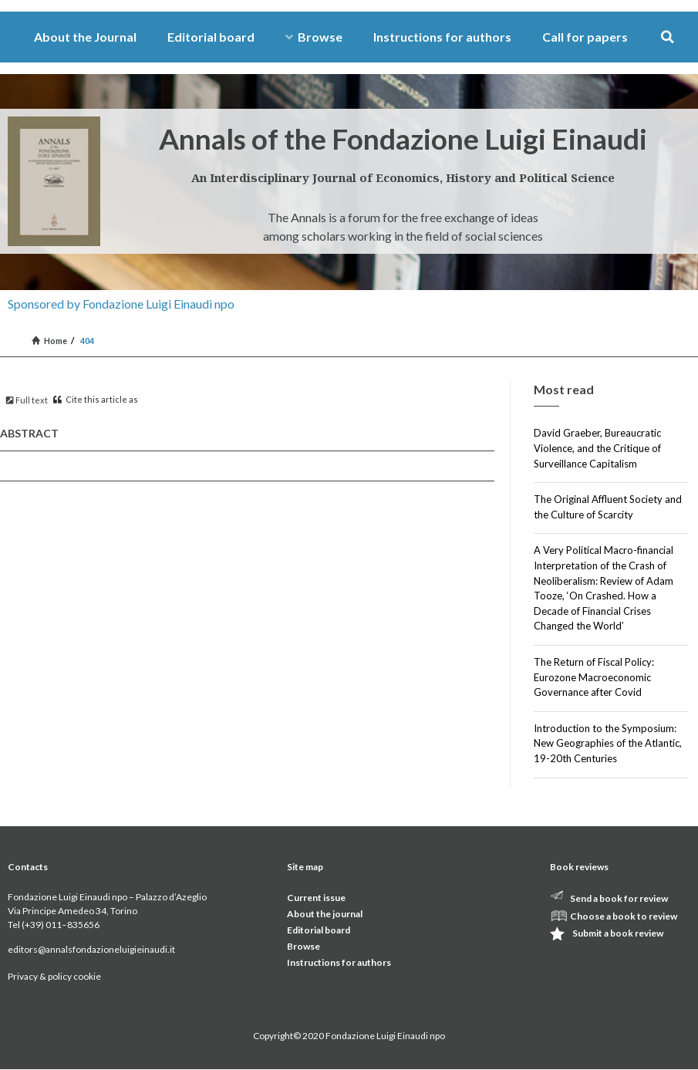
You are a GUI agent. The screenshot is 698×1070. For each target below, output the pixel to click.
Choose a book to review (623, 916)
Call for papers (585, 36)
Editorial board (211, 36)
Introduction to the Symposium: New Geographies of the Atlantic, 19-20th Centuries (608, 743)
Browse (313, 36)
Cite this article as (95, 399)
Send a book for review (619, 898)
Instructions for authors (442, 36)
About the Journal (85, 36)
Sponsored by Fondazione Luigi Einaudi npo (121, 303)
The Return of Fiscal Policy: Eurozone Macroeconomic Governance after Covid (594, 677)
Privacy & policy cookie (54, 976)
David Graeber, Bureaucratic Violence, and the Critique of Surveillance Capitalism (597, 448)
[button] (667, 37)
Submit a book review (617, 933)
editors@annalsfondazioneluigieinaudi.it (91, 949)
